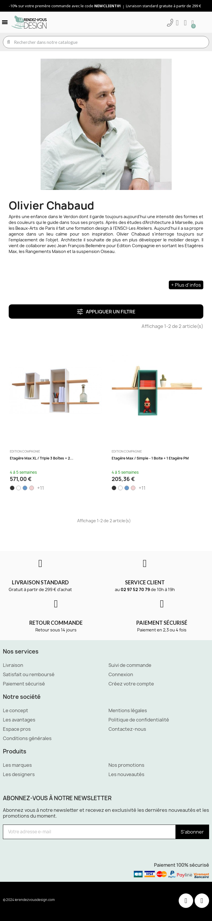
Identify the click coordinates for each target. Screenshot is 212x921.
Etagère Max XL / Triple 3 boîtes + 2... (41, 458)
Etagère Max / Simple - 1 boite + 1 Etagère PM (150, 458)
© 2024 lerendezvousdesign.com (29, 899)
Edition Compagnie (25, 451)
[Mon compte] (177, 23)
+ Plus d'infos (186, 285)
